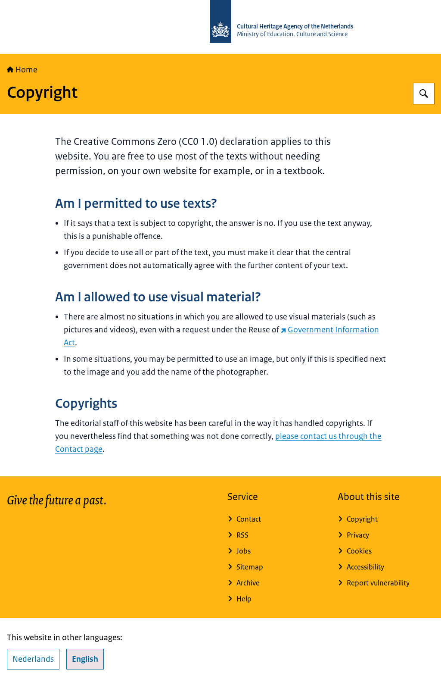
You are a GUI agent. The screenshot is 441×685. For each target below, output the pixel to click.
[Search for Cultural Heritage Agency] (423, 93)
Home (22, 70)
